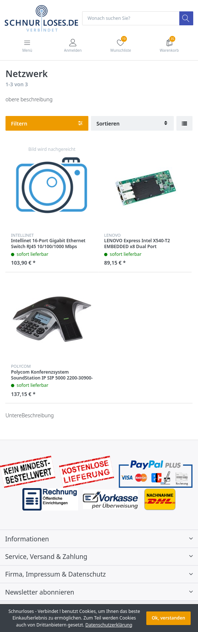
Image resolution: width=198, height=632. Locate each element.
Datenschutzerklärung (108, 625)
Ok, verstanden (168, 618)
